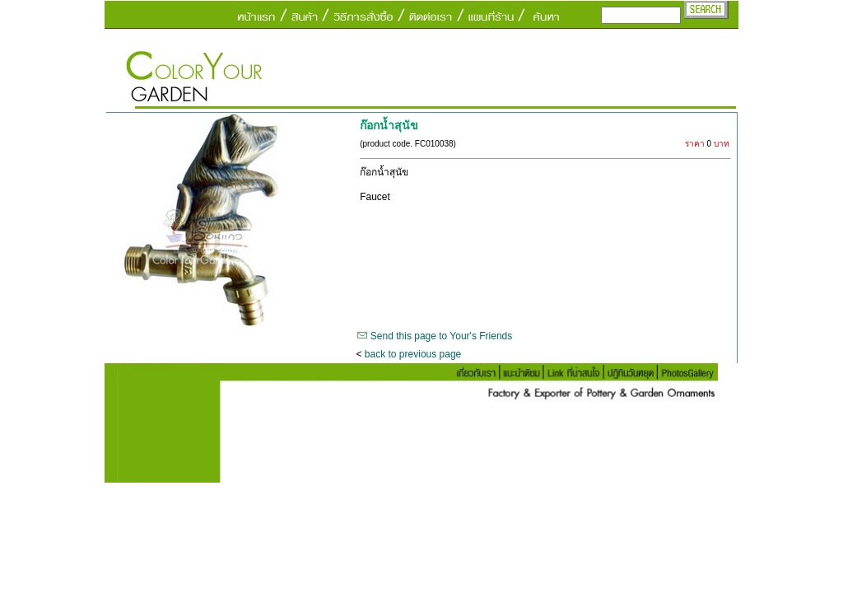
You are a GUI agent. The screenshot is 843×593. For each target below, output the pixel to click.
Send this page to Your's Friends (441, 336)
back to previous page (413, 354)
